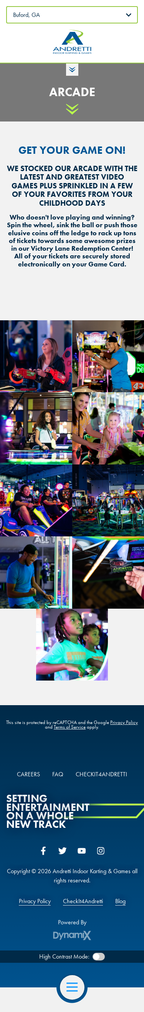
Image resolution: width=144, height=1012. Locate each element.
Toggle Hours (72, 69)
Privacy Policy (124, 722)
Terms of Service (70, 727)
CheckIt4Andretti (83, 901)
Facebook (43, 851)
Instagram (101, 851)
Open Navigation (75, 987)
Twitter (62, 851)
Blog (120, 901)
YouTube (81, 851)
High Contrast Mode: (64, 956)
